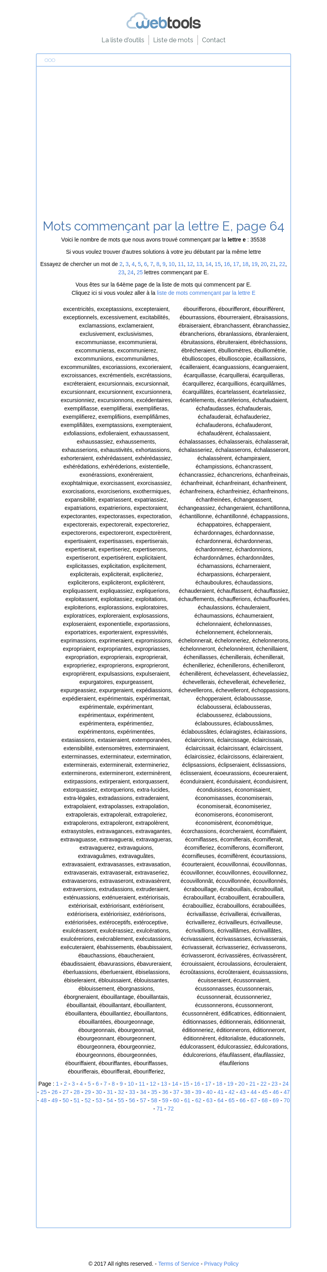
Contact (214, 40)
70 (287, 1100)
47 (287, 1092)
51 (77, 1100)
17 (236, 264)
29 (88, 1092)
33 (132, 1092)
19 (255, 264)
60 (176, 1100)
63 (209, 1100)
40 (209, 1092)
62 (198, 1100)
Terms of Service (178, 1264)
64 (220, 1100)
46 (276, 1092)
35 (154, 1092)
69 (276, 1100)
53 (99, 1100)
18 (245, 264)
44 (253, 1092)
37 (176, 1092)
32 (121, 1092)
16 (227, 264)
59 (165, 1100)
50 (66, 1100)
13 (199, 264)
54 (110, 1100)
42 (231, 1092)
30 (99, 1092)
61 (187, 1100)
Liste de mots (173, 40)
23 (121, 272)
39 (198, 1092)
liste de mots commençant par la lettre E (206, 293)
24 (130, 272)
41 (220, 1092)
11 (181, 264)
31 (110, 1092)
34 (143, 1092)
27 (66, 1092)
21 (273, 264)
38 (187, 1092)
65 (231, 1100)
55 (121, 1100)
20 (264, 264)
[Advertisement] (163, 145)
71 (160, 1108)
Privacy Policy (221, 1264)
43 (242, 1092)
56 (132, 1100)
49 (55, 1100)
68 (265, 1100)
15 (218, 264)
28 (77, 1092)
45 (265, 1092)
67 (253, 1100)
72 (171, 1108)
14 (209, 264)
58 (154, 1100)
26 (55, 1092)
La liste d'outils (122, 40)
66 (242, 1100)
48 (44, 1100)
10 (171, 264)
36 (165, 1092)
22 (282, 264)
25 (139, 272)
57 (143, 1100)
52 (88, 1100)
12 (190, 264)
